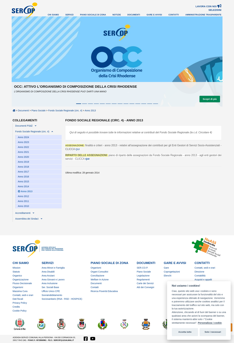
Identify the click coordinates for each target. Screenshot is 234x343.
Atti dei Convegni (145, 287)
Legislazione (143, 275)
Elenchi (167, 275)
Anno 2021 (23, 152)
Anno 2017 (23, 171)
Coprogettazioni (172, 271)
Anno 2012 (23, 196)
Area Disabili (48, 271)
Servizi (69, 15)
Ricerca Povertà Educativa (104, 291)
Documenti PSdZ (24, 125)
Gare (166, 267)
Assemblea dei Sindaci (27, 218)
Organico (17, 275)
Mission (16, 267)
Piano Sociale (38, 110)
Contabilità (200, 275)
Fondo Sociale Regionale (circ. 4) (65, 110)
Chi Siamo (53, 15)
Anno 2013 (90, 110)
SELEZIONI (215, 10)
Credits (16, 306)
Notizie (116, 15)
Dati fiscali (18, 299)
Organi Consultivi (99, 271)
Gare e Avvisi (154, 15)
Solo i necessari (213, 332)
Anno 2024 (23, 137)
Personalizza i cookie (210, 323)
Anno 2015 (23, 181)
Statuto (16, 271)
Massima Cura (20, 291)
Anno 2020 (23, 157)
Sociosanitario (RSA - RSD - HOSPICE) (62, 299)
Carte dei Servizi (145, 283)
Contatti (174, 15)
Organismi (18, 287)
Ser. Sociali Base (50, 287)
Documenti (133, 15)
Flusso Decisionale (22, 283)
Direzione (199, 271)
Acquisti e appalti (203, 279)
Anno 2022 (23, 147)
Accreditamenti (23, 213)
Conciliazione (97, 275)
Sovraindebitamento (52, 295)
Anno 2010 (23, 206)
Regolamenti (143, 279)
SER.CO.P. (142, 267)
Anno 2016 (23, 176)
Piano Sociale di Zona (93, 15)
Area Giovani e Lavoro (53, 279)
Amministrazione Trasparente (203, 15)
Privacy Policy (20, 303)
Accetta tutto (184, 332)
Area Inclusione (50, 283)
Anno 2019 (23, 162)
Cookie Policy (20, 310)
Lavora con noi (208, 6)
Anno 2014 (23, 186)
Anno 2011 (23, 201)
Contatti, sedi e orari (23, 295)
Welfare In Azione (100, 279)
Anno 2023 (23, 142)
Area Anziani (48, 275)
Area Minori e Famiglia (53, 267)
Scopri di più (210, 99)
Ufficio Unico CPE (51, 291)
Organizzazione (21, 279)
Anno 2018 (23, 166)
